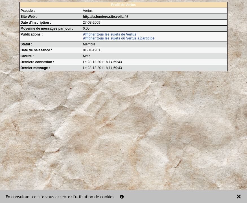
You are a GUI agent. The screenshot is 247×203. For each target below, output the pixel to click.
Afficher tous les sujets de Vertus (109, 34)
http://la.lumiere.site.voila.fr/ (105, 17)
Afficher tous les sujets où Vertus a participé (118, 38)
